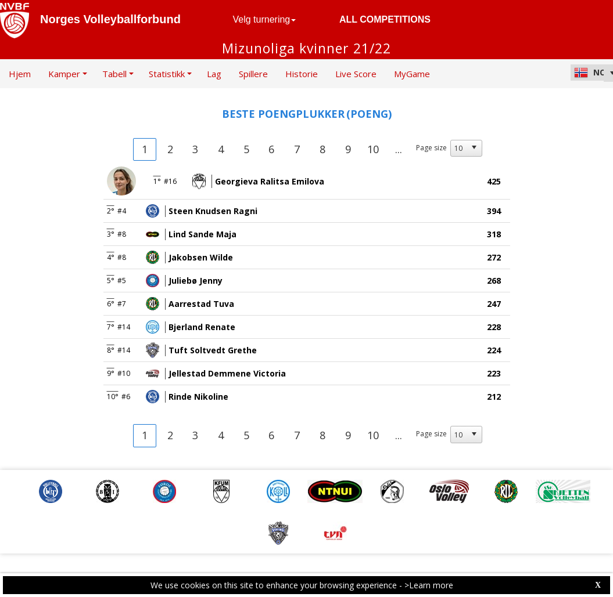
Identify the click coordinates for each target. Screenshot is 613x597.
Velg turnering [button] (264, 19)
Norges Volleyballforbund (110, 19)
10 (373, 149)
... (398, 149)
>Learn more (428, 585)
